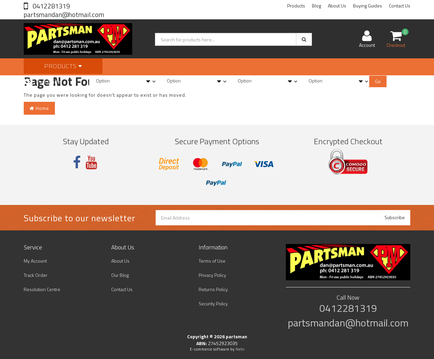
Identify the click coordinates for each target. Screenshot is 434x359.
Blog (316, 5)
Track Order (35, 275)
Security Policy (213, 303)
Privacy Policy (212, 275)
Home (39, 108)
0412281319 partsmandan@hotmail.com (64, 10)
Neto (240, 349)
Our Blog (120, 275)
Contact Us (399, 5)
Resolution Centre (42, 289)
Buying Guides (367, 5)
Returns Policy (213, 289)
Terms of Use (212, 260)
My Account (35, 260)
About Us (337, 5)
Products (296, 5)
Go (378, 81)
